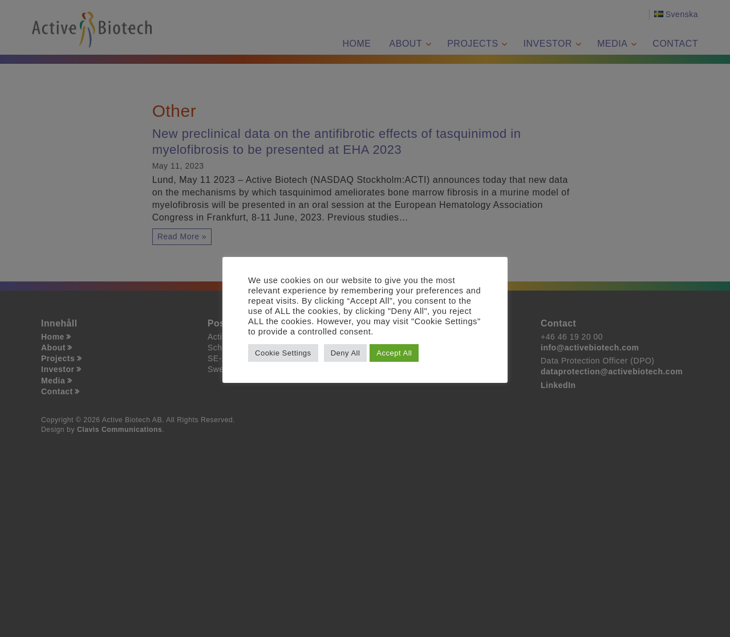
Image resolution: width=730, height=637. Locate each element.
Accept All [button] (394, 353)
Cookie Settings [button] (283, 353)
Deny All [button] (345, 353)
